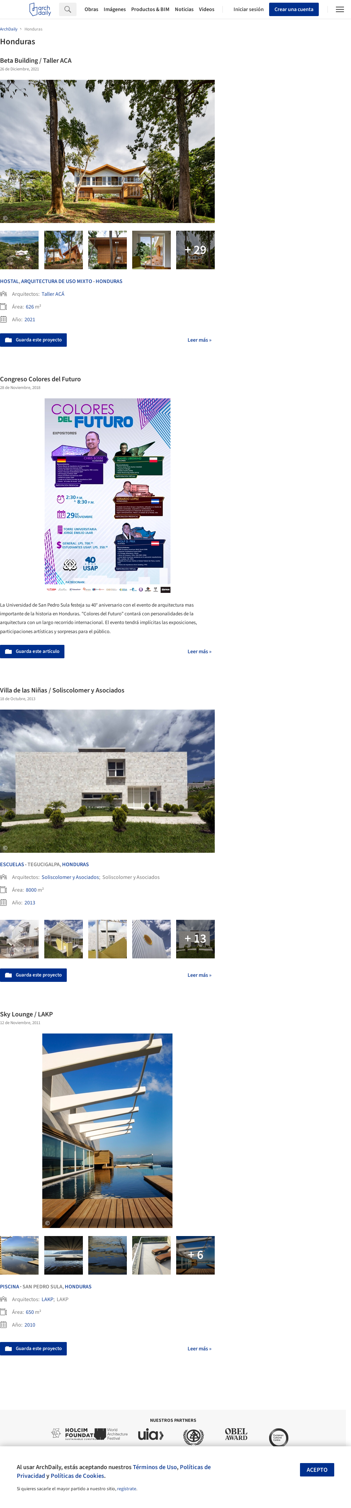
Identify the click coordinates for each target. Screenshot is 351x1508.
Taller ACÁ (53, 294)
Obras (91, 9)
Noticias (184, 9)
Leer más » (199, 340)
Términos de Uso (155, 1467)
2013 (29, 902)
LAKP (47, 1299)
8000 (31, 890)
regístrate (126, 1489)
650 (30, 1312)
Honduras (109, 281)
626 (30, 307)
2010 (29, 1325)
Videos (206, 9)
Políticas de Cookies (77, 1475)
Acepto (317, 1470)
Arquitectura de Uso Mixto (56, 281)
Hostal (9, 281)
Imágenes (115, 9)
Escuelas (12, 864)
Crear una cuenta (293, 9)
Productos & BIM (150, 9)
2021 (29, 319)
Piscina (9, 1286)
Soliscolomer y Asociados (70, 877)
